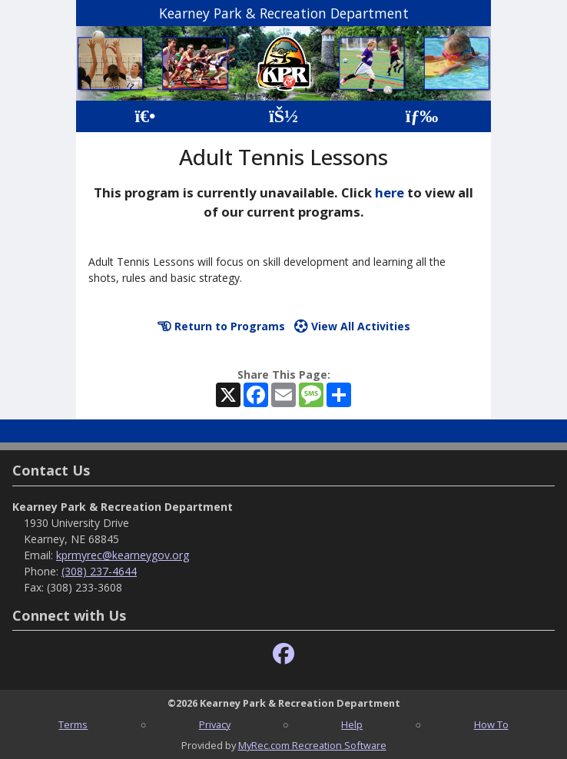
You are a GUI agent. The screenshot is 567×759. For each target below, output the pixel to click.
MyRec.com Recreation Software (312, 745)
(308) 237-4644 (99, 571)
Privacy (214, 724)
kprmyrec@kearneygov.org (122, 555)
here (389, 192)
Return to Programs (221, 326)
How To (491, 724)
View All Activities (352, 326)
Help (352, 724)
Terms (73, 724)
